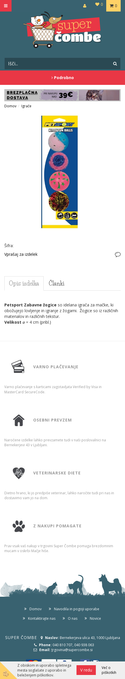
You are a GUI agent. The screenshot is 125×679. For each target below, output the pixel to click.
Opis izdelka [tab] (24, 283)
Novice (95, 618)
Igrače (26, 106)
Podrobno (62, 77)
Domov (10, 106)
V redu (86, 670)
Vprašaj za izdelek (21, 254)
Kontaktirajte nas (41, 618)
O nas (72, 618)
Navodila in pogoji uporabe (76, 608)
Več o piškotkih (109, 670)
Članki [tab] (56, 283)
